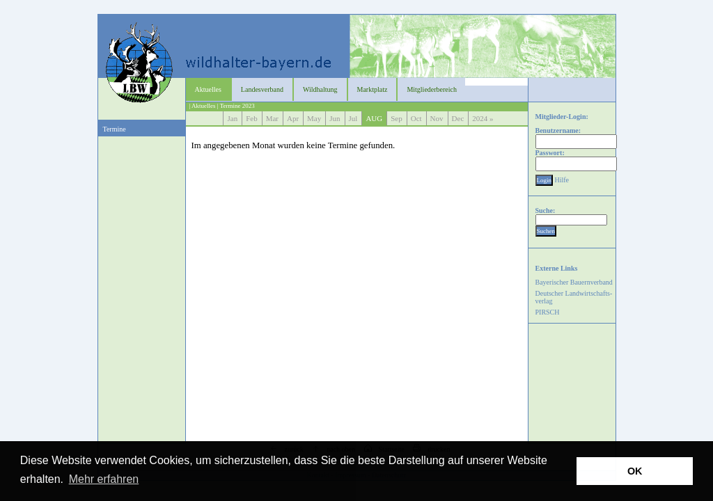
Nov (437, 118)
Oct (416, 118)
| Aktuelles (202, 105)
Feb (252, 118)
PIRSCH (547, 312)
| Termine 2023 (236, 105)
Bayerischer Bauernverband (574, 282)
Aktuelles (208, 89)
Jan (232, 118)
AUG (374, 118)
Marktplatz (372, 89)
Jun (334, 118)
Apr (293, 118)
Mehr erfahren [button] (104, 479)
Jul (353, 118)
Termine (114, 129)
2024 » (483, 118)
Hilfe (562, 180)
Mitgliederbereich (432, 89)
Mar (272, 118)
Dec (458, 118)
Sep (396, 118)
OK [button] (635, 471)
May (314, 118)
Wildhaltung (320, 89)
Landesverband (262, 89)
